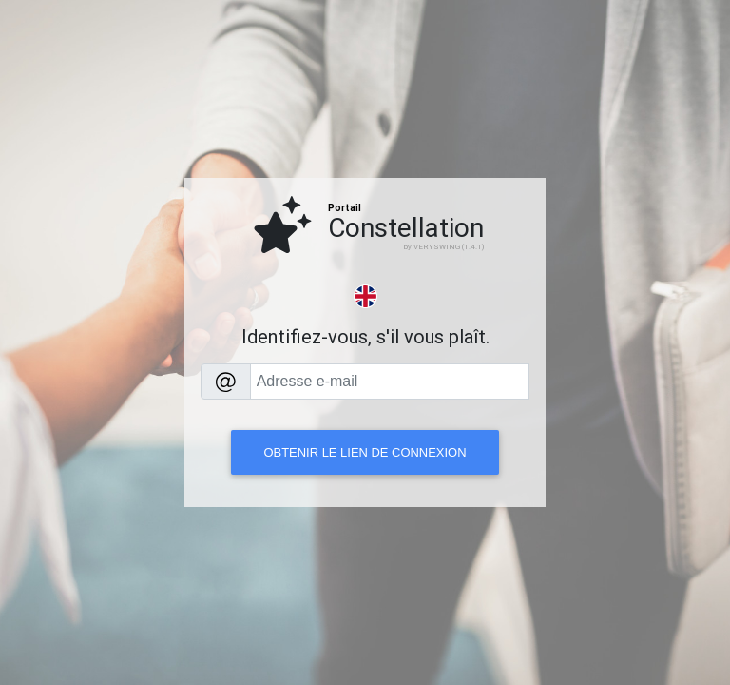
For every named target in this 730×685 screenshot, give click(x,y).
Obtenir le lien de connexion (364, 452)
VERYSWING (436, 246)
